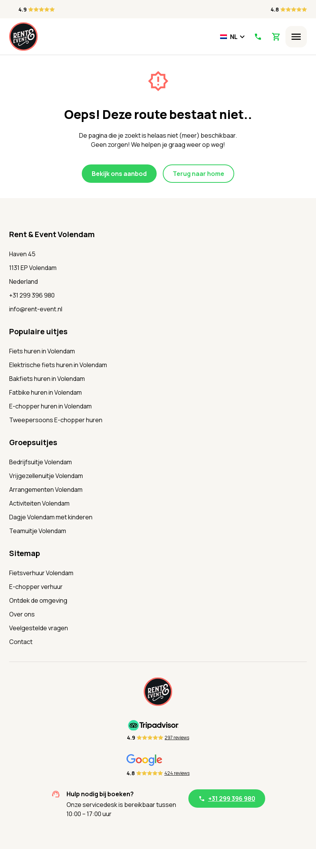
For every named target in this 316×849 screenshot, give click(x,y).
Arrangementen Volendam (46, 489)
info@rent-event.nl (35, 309)
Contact (20, 642)
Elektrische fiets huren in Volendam (58, 365)
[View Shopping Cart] (276, 36)
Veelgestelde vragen (38, 628)
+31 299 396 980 (32, 295)
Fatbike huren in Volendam (45, 392)
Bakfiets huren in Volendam (47, 378)
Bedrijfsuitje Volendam (40, 462)
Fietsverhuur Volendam (41, 573)
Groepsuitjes (33, 442)
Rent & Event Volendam (52, 234)
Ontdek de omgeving (38, 600)
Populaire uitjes (38, 331)
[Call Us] (258, 36)
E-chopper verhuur (36, 586)
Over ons (22, 614)
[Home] (23, 36)
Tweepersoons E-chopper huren (55, 420)
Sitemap (24, 553)
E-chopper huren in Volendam (50, 406)
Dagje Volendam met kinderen (50, 517)
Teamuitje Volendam (37, 531)
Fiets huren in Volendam (42, 351)
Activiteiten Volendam (39, 503)
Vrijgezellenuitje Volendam (46, 476)
